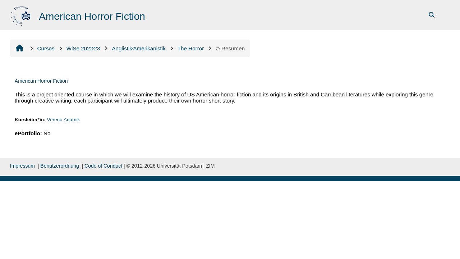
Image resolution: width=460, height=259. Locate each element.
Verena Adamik (63, 119)
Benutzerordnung (59, 166)
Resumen (230, 48)
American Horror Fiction (41, 81)
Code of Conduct (103, 166)
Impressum (22, 166)
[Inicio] (21, 15)
